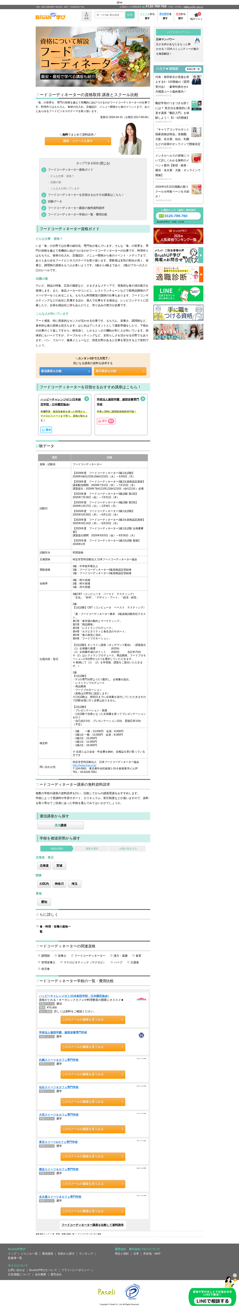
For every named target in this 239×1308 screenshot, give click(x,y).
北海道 (44, 865)
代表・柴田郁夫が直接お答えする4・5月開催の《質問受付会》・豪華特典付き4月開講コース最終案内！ (178, 86)
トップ (12, 1253)
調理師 (45, 955)
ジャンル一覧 (29, 1253)
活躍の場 (55, 182)
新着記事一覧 (193, 69)
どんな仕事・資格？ (62, 176)
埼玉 (75, 883)
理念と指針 (122, 1253)
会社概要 (40, 1274)
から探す (147, 16)
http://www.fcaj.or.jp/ (84, 765)
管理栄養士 (48, 962)
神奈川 (59, 883)
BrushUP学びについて (43, 1270)
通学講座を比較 (105, 371)
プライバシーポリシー (75, 1270)
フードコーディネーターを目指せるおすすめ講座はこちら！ (86, 194)
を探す (165, 16)
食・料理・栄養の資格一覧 (55, 929)
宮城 (59, 865)
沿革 (136, 1253)
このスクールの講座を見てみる (83, 1019)
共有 (86, 16)
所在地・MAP (151, 1253)
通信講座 (47, 1253)
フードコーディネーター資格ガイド (70, 169)
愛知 (44, 902)
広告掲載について (19, 1274)
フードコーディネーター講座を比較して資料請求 (92, 1224)
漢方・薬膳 (121, 955)
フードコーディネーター (89, 955)
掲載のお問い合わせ (193, 7)
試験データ (55, 201)
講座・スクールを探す (78, 141)
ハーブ (118, 962)
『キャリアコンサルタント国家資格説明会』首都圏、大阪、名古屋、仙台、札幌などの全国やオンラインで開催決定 (178, 139)
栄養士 (62, 955)
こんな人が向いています (65, 188)
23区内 (44, 883)
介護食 (134, 962)
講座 (61, 825)
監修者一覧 (15, 1257)
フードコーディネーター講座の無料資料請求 (76, 207)
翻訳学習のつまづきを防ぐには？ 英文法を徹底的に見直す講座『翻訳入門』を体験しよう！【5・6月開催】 (178, 112)
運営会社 (56, 1274)
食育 (138, 955)
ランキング (86, 1253)
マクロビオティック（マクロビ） (85, 962)
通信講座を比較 (51, 371)
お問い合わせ (16, 1270)
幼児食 (45, 968)
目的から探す (66, 1253)
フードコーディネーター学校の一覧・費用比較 (77, 214)
